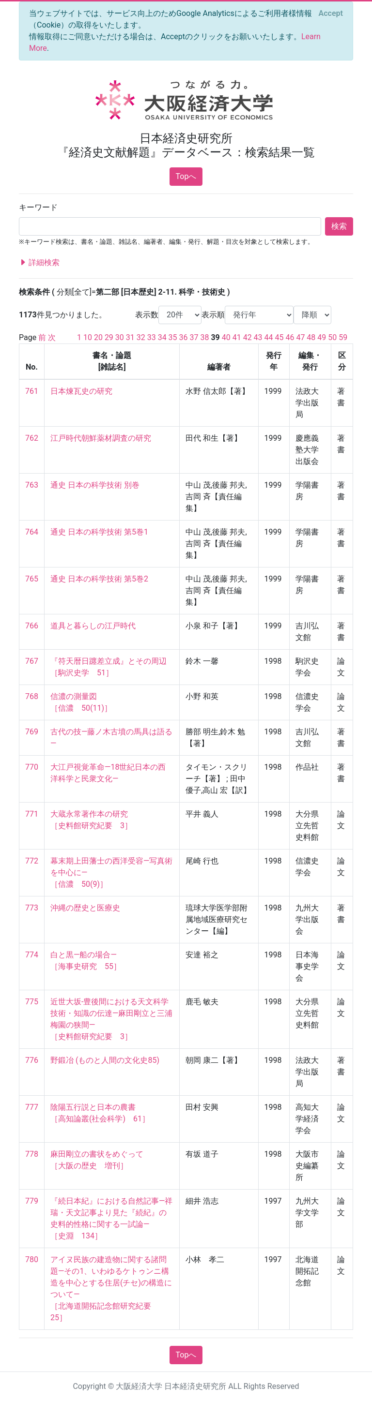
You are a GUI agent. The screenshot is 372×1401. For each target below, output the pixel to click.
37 (194, 337)
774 (31, 954)
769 (31, 731)
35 (173, 337)
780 (31, 1259)
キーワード (38, 207)
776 (31, 1060)
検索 (339, 226)
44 (268, 337)
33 (151, 337)
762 (31, 438)
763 (31, 485)
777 (31, 1107)
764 (31, 532)
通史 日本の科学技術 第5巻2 (99, 578)
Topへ (186, 176)
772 (31, 860)
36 (183, 337)
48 (311, 337)
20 (98, 337)
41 (236, 337)
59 (343, 337)
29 (109, 337)
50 (332, 337)
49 (321, 337)
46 (289, 337)
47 (300, 337)
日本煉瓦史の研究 (81, 391)
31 (130, 337)
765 (31, 578)
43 (258, 337)
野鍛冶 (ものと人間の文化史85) (104, 1060)
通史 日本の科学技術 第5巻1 (99, 532)
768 (31, 696)
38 (204, 337)
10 (87, 337)
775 (31, 1001)
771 (31, 814)
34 (162, 337)
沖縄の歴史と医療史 (85, 907)
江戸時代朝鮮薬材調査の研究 (100, 438)
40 (226, 337)
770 (31, 767)
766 (31, 625)
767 (31, 661)
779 (31, 1201)
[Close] (331, 13)
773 (31, 907)
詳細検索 (39, 262)
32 (141, 337)
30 (119, 337)
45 (279, 337)
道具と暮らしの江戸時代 (93, 625)
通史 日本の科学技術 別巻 (95, 485)
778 (31, 1154)
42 (247, 337)
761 (31, 391)
